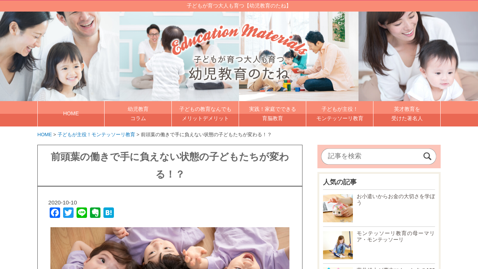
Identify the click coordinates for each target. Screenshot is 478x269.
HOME (71, 113)
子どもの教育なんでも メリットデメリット (205, 113)
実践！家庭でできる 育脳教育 (272, 113)
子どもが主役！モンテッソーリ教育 (96, 134)
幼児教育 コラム (138, 113)
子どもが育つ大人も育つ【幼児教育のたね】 (239, 6)
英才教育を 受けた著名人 (407, 113)
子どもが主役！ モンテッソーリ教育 (339, 113)
